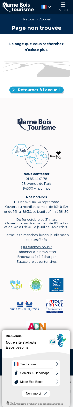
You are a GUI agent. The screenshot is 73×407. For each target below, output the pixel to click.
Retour (28, 19)
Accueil (45, 19)
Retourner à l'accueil (39, 90)
